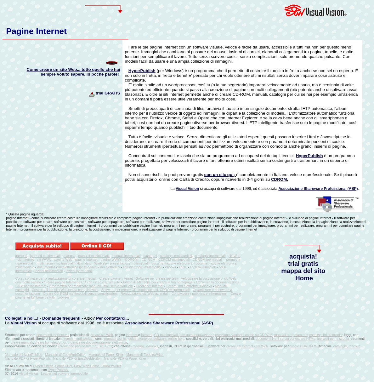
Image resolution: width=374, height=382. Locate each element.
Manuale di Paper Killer (105, 354)
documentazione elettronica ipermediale (66, 267)
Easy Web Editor (86, 366)
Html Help (83, 263)
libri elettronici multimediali (142, 267)
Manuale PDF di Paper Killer (125, 358)
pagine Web (63, 259)
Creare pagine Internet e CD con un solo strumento (82, 282)
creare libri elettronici (50, 342)
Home (304, 278)
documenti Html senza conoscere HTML (285, 338)
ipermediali (25, 263)
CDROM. (279, 179)
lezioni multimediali (49, 271)
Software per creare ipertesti (157, 278)
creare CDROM (301, 346)
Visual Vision (187, 188)
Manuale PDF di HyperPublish (27, 358)
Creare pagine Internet (116, 278)
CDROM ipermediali (208, 259)
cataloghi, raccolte (346, 346)
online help (176, 338)
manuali (69, 256)
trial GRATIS (104, 93)
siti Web (235, 256)
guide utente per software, (148, 338)
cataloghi (150, 256)
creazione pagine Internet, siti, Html (86, 346)
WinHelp (100, 263)
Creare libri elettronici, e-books (189, 286)
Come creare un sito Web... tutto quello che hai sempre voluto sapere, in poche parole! (73, 72)
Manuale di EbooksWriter (145, 354)
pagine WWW (111, 259)
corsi (183, 267)
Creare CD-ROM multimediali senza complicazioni (80, 293)
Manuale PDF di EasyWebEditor (76, 358)
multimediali (64, 263)
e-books (152, 346)
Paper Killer (63, 366)
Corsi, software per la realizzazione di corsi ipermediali (55, 278)
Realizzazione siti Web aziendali (144, 293)
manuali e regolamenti (290, 335)
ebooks (170, 267)
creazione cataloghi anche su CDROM (243, 335)
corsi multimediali (203, 267)
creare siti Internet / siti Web (247, 346)
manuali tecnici (115, 338)
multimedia (45, 263)
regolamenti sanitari (79, 338)
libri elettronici (109, 267)
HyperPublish (142, 70)
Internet (132, 335)
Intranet (146, 335)
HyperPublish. (58, 370)
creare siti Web (102, 335)
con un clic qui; (219, 174)
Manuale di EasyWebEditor (65, 354)
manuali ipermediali (125, 256)
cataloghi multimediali (176, 256)
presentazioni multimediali (129, 263)
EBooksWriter (111, 366)
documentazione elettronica (171, 263)
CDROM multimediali (174, 259)
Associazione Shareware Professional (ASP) (318, 188)
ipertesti (21, 256)
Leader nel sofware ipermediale (64, 373)
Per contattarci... (112, 318)
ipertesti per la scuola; (334, 338)
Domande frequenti (61, 318)
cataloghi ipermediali (210, 256)
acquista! (303, 256)
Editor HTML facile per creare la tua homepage (158, 282)
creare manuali (22, 342)
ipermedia (232, 259)
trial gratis (303, 263)
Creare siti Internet (149, 286)
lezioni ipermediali (79, 271)
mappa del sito (303, 270)
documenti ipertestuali (53, 335)
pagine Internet (86, 259)
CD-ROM (149, 259)
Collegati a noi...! (22, 318)
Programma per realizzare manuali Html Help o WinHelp (91, 286)
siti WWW (44, 259)
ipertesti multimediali (45, 256)
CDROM (132, 259)
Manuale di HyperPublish (23, 354)
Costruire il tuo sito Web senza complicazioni (65, 290)
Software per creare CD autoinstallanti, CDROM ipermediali (145, 290)
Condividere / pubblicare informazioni (199, 293)
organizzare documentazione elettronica (97, 342)
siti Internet (25, 259)
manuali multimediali (94, 256)
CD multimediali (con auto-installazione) (183, 335)
